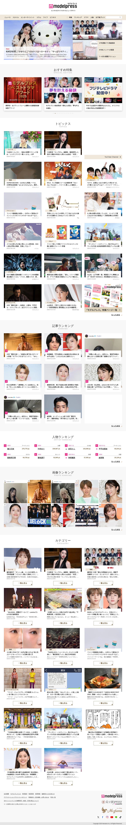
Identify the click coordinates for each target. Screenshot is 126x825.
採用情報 (37, 794)
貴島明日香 (11, 458)
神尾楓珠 (71, 458)
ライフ (45, 17)
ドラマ (86, 17)
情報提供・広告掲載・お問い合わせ (38, 797)
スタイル (16, 17)
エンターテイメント (27, 17)
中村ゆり (41, 449)
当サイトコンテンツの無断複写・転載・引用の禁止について (21, 800)
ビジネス (53, 17)
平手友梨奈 (103, 449)
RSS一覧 (53, 797)
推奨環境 (31, 794)
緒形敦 (101, 458)
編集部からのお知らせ (48, 794)
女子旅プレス (100, 17)
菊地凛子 (41, 458)
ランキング (78, 17)
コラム (39, 17)
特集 (70, 17)
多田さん (71, 449)
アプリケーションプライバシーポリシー (15, 797)
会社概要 (6, 794)
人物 (92, 17)
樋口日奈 (10, 449)
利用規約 (24, 794)
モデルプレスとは (15, 794)
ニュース (8, 17)
